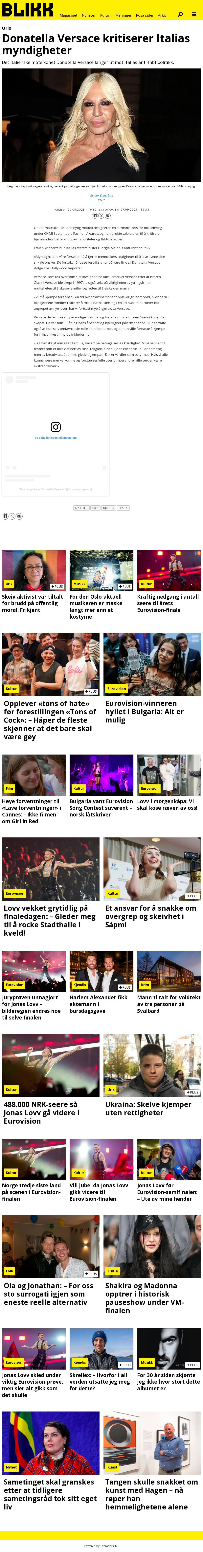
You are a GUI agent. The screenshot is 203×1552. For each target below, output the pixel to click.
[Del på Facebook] (95, 216)
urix (95, 508)
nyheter (81, 508)
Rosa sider (145, 15)
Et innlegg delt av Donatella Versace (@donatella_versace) (55, 489)
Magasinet (69, 15)
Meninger (123, 15)
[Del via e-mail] (108, 216)
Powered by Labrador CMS (101, 1546)
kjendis (108, 508)
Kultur (105, 15)
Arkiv (162, 15)
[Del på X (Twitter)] (101, 216)
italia (123, 508)
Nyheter (89, 15)
